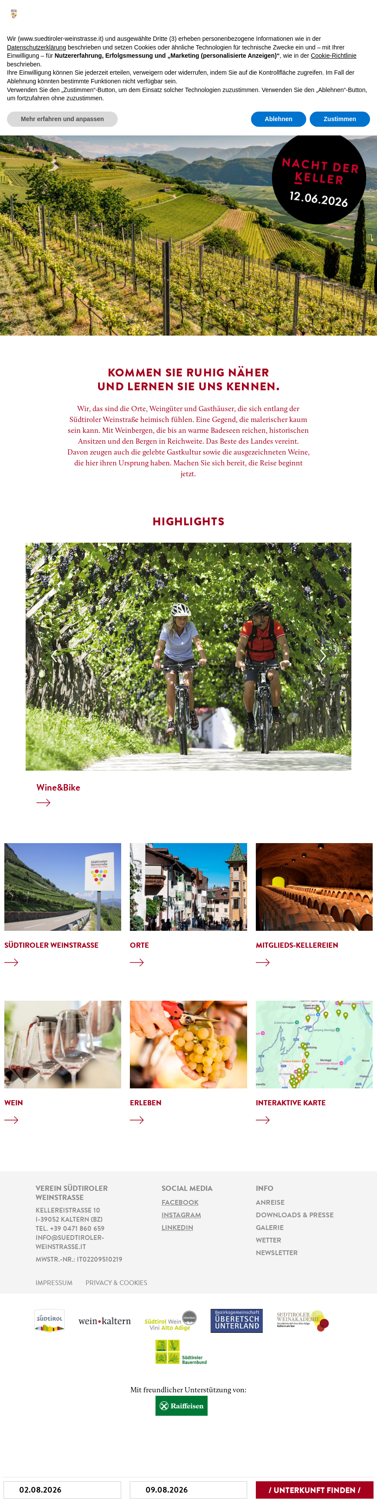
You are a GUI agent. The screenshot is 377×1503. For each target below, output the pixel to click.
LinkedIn (177, 1228)
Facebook (180, 1203)
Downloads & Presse (295, 1215)
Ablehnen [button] (279, 118)
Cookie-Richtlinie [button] (334, 55)
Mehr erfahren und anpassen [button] (62, 118)
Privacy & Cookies (116, 1283)
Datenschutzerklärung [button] (36, 47)
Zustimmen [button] (340, 118)
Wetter (268, 1240)
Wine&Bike (58, 788)
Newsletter (277, 1253)
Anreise (270, 1203)
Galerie (270, 1228)
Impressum (54, 1283)
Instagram (181, 1215)
